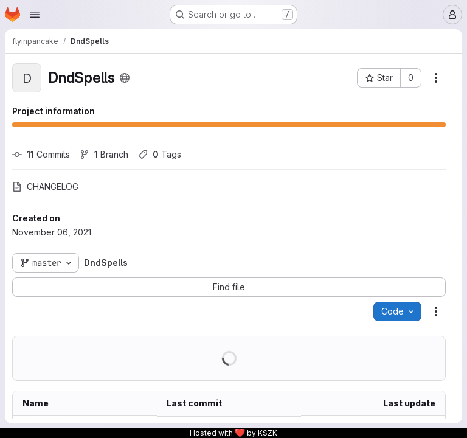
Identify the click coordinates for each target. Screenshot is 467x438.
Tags (159, 154)
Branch (104, 154)
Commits (41, 154)
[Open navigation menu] (34, 14)
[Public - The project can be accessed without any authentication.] (125, 78)
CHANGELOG (45, 186)
